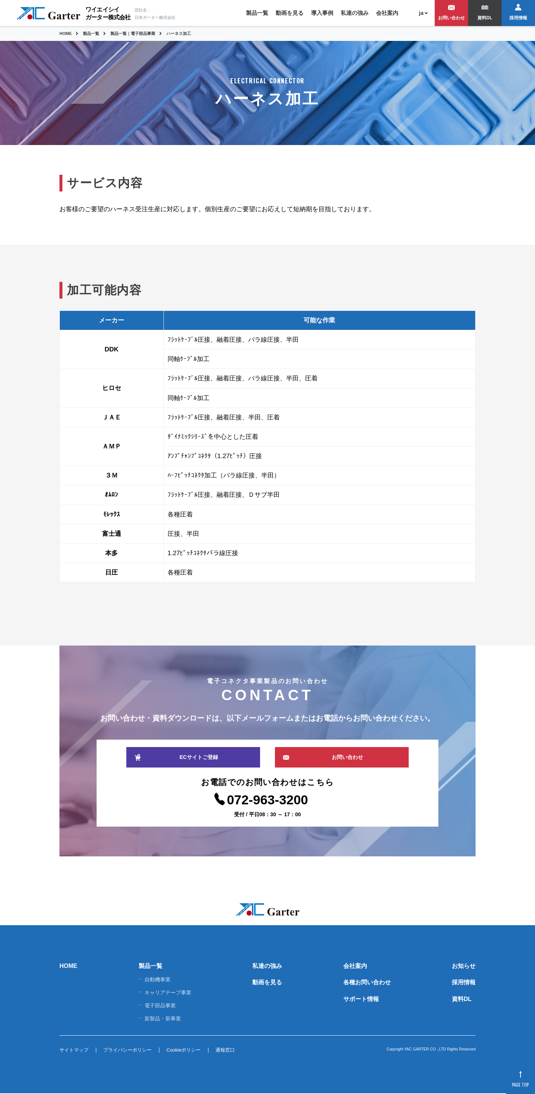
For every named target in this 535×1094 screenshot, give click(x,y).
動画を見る (290, 13)
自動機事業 (158, 980)
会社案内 (387, 13)
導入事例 (322, 13)
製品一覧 (257, 13)
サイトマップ (73, 1050)
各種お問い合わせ (367, 982)
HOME (68, 966)
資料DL (484, 17)
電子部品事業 (160, 1006)
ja (421, 13)
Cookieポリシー (183, 1050)
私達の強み (355, 13)
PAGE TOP (520, 1084)
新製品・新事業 (163, 1019)
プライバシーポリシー (127, 1050)
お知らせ (464, 966)
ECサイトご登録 (198, 757)
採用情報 (518, 17)
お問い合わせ (451, 17)
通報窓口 (225, 1050)
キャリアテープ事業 (168, 993)
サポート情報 (361, 999)
